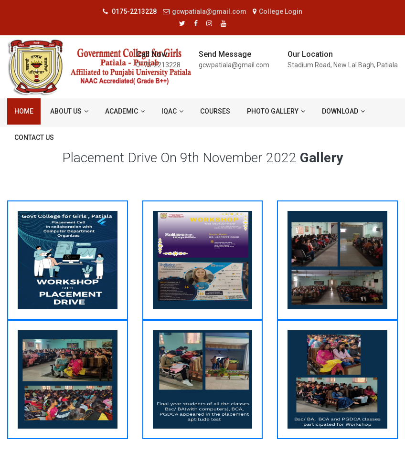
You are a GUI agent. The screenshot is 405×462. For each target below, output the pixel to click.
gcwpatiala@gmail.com (204, 11)
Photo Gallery (276, 111)
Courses (215, 111)
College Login (277, 11)
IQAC (172, 111)
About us (69, 111)
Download (343, 111)
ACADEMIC (125, 111)
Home (23, 111)
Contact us (34, 137)
